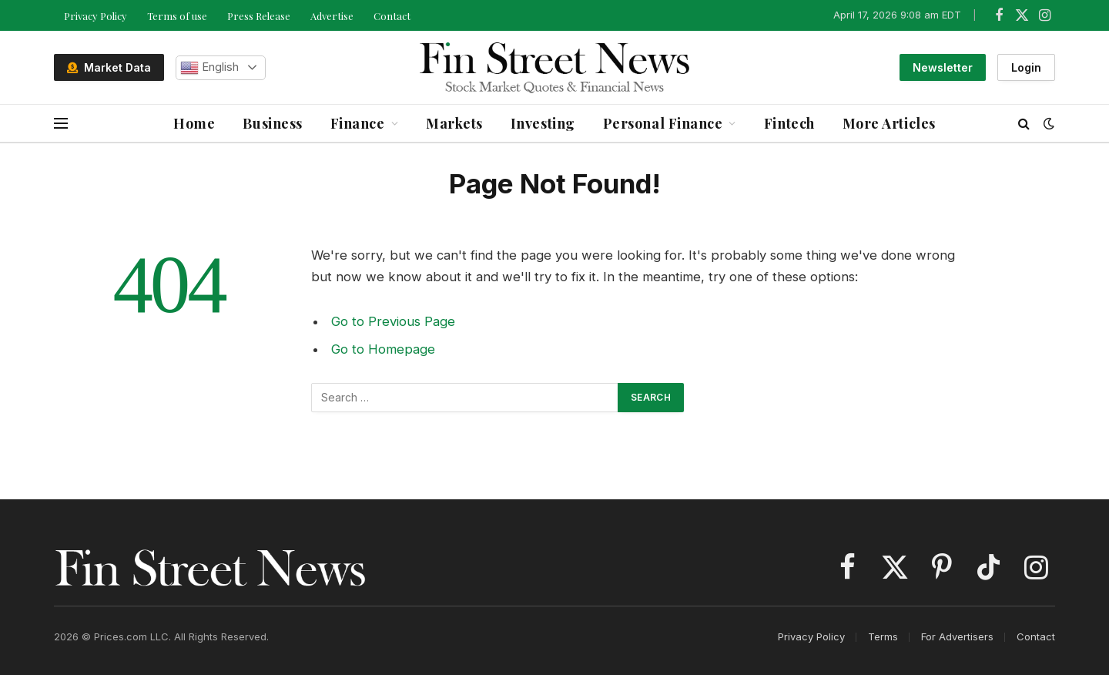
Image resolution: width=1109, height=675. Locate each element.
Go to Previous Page (393, 321)
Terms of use (177, 15)
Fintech (789, 123)
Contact (392, 15)
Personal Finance (663, 123)
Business (272, 123)
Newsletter (943, 67)
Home (194, 123)
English (209, 68)
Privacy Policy (95, 15)
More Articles (889, 123)
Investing (543, 123)
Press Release (258, 15)
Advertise (331, 15)
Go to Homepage (383, 349)
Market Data (109, 67)
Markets (454, 123)
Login (1026, 67)
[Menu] (61, 123)
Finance (357, 123)
